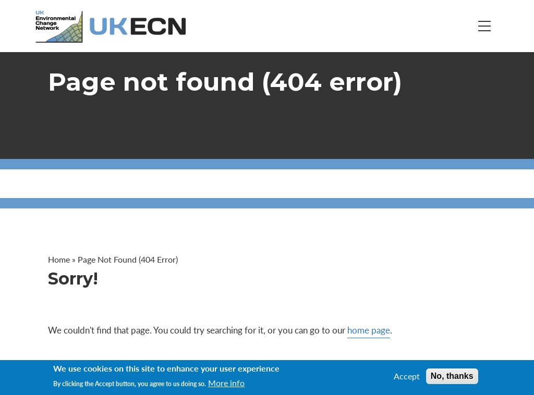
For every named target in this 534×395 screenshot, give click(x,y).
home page (368, 330)
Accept (407, 376)
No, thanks (452, 376)
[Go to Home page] (111, 26)
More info (226, 383)
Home (59, 259)
